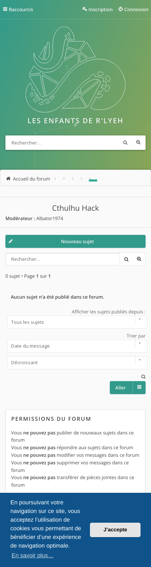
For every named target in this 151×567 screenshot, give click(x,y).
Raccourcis (21, 9)
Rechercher (125, 142)
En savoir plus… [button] (33, 556)
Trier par (75, 342)
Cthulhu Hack (75, 208)
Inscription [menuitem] (101, 9)
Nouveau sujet (77, 241)
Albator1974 (49, 218)
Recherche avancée (138, 142)
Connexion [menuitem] (136, 9)
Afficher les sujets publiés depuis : (75, 318)
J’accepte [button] (115, 530)
